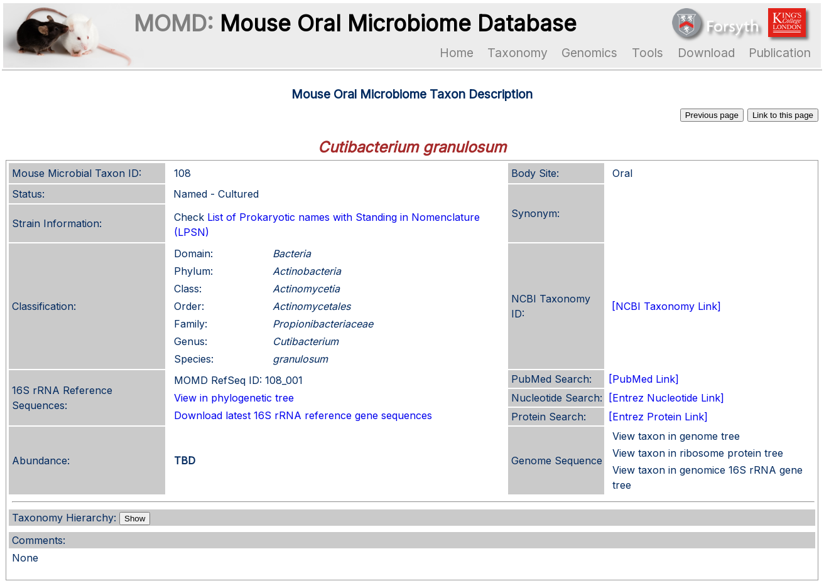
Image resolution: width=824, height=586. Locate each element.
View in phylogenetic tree (234, 398)
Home (457, 52)
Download (706, 52)
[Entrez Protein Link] (658, 416)
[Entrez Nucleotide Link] (666, 398)
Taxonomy (517, 52)
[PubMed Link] (644, 379)
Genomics (589, 52)
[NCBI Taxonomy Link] (666, 306)
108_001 (284, 380)
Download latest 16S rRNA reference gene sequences (303, 415)
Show (134, 518)
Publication (780, 52)
